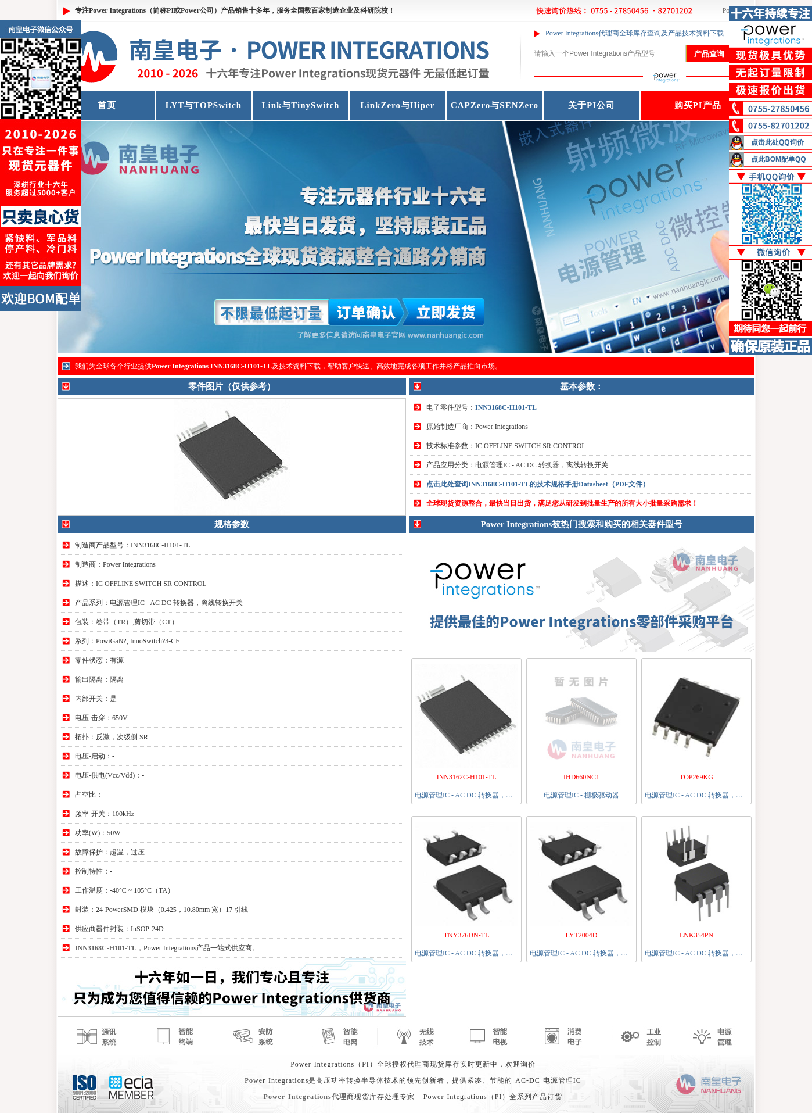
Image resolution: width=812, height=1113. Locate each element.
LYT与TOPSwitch (204, 105)
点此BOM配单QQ (778, 159)
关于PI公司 (591, 105)
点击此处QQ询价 (777, 142)
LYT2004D (582, 935)
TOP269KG (696, 777)
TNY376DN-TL (467, 935)
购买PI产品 (697, 105)
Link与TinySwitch (301, 105)
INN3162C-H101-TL (467, 777)
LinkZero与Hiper (398, 105)
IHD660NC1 (581, 777)
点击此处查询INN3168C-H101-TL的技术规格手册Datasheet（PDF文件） (537, 484)
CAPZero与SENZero (494, 105)
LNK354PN (696, 935)
